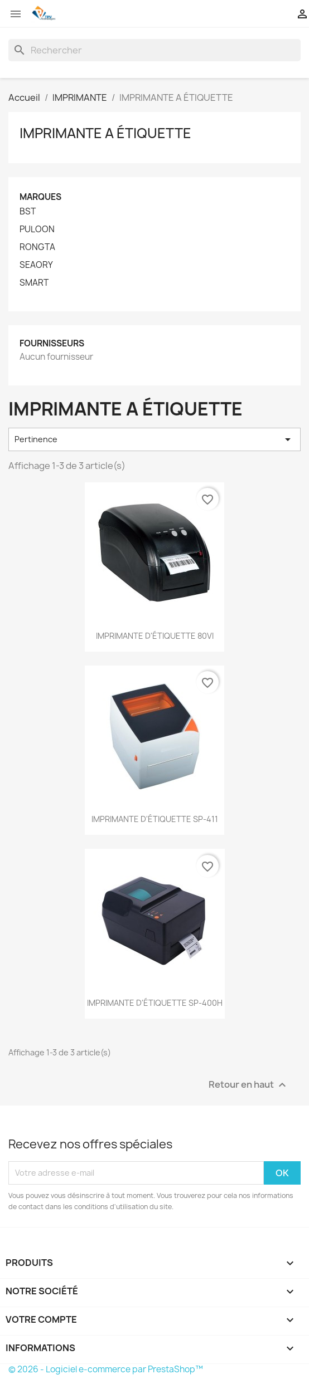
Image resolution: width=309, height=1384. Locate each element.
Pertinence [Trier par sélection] (154, 439)
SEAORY (36, 265)
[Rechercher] (154, 50)
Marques (40, 197)
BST (28, 211)
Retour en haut (249, 1085)
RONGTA (37, 247)
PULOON (37, 229)
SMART (34, 282)
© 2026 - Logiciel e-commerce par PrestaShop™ (105, 1369)
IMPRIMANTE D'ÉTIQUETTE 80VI (155, 635)
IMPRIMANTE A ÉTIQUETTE (105, 133)
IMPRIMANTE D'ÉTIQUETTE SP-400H (155, 1002)
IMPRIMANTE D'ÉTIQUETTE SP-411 (154, 819)
